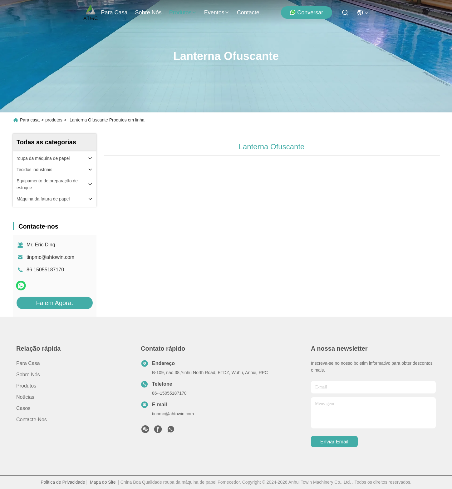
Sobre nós (148, 12)
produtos (183, 12)
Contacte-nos (252, 12)
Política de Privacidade (63, 482)
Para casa (114, 12)
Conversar (306, 12)
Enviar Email (334, 441)
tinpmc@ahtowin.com (50, 257)
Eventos (216, 12)
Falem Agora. (54, 302)
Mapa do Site (103, 482)
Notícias (25, 397)
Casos (23, 408)
